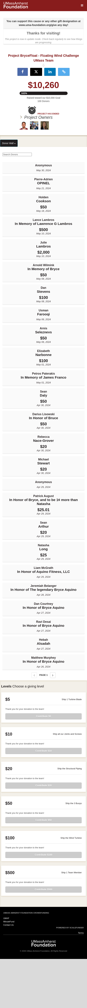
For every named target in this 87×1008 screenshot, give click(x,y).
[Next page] (53, 724)
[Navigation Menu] (82, 5)
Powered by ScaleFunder (70, 977)
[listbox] (43, 88)
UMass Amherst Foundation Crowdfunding (26, 962)
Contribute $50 (43, 869)
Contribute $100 (43, 903)
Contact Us (8, 974)
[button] (6, 89)
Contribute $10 (43, 800)
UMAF (6, 967)
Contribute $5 (43, 765)
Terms (81, 982)
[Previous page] (34, 724)
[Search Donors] (17, 203)
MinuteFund (8, 970)
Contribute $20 (43, 834)
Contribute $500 (43, 938)
